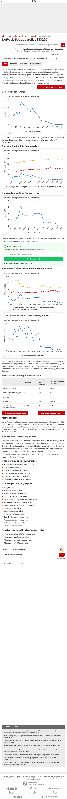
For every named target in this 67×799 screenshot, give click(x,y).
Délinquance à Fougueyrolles (15, 523)
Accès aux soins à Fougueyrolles (16, 520)
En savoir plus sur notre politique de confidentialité (18, 263)
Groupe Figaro (60, 778)
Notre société (26, 776)
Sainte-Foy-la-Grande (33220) (15, 470)
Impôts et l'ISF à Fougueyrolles (15, 496)
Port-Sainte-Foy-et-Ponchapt (34, 49)
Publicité (33, 776)
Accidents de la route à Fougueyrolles (18, 502)
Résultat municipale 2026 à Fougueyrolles (19, 534)
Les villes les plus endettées (52, 87)
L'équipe (18, 776)
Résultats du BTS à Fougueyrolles (16, 543)
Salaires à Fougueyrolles (13, 490)
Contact (39, 776)
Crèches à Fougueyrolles (13, 511)
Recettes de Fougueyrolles (51, 413)
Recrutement (46, 776)
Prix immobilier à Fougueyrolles (15, 493)
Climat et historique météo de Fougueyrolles (20, 499)
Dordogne (22, 36)
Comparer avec (42, 58)
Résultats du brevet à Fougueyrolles (17, 540)
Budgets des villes (11, 36)
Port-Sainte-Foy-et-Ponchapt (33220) (19, 464)
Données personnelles (57, 776)
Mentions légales (50, 778)
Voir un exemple (60, 558)
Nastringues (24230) (11, 467)
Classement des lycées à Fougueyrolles (19, 505)
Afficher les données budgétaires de (14, 58)
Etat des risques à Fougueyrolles (16, 517)
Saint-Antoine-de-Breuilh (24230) (17, 473)
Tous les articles (28, 778)
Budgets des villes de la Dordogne (17, 479)
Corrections (40, 778)
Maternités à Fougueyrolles (14, 514)
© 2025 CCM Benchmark (33, 779)
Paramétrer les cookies (9, 778)
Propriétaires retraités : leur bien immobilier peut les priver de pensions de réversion (31, 754)
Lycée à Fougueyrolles (12, 508)
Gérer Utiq (19, 778)
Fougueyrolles (32, 36)
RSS (35, 778)
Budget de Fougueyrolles (15, 413)
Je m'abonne (32, 259)
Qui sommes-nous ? (9, 776)
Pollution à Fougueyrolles (13, 526)
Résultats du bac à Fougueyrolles (16, 537)
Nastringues (49, 49)
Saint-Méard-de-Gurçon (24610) (16, 476)
